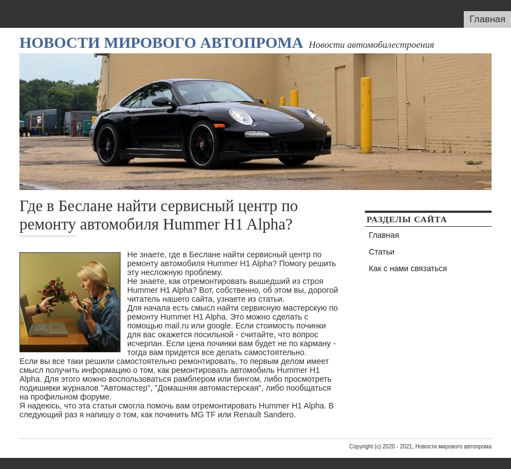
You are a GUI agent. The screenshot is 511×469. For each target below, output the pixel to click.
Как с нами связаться (408, 268)
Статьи (381, 251)
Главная (487, 19)
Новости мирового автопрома (161, 42)
